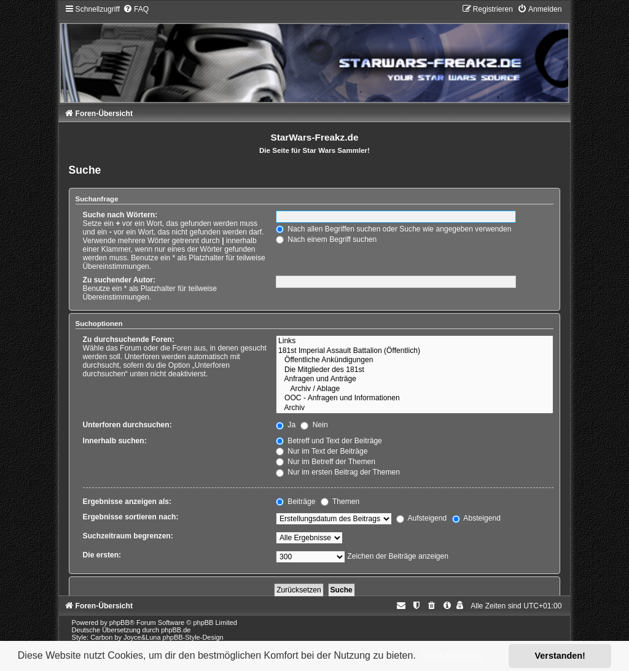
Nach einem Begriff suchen (326, 239)
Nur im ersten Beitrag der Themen (338, 472)
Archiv (414, 408)
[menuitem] (136, 9)
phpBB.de (175, 630)
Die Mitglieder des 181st (414, 370)
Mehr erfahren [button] (451, 655)
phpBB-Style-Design (193, 637)
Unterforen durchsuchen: (127, 425)
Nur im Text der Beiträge (322, 451)
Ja (285, 425)
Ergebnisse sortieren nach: (131, 517)
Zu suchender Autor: (119, 280)
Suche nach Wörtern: (120, 215)
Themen (340, 501)
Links (414, 341)
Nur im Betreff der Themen (325, 461)
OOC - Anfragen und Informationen (414, 398)
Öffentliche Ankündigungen (414, 360)
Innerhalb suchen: (115, 440)
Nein (313, 425)
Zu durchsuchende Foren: (128, 339)
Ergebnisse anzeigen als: (127, 501)
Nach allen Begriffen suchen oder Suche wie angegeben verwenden (394, 229)
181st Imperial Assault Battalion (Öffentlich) (414, 351)
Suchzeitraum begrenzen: (128, 536)
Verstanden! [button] (560, 656)
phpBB (119, 622)
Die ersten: (102, 555)
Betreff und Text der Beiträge (329, 440)
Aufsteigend (421, 518)
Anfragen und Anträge (414, 379)
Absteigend (476, 518)
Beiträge (295, 501)
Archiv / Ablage (414, 389)
